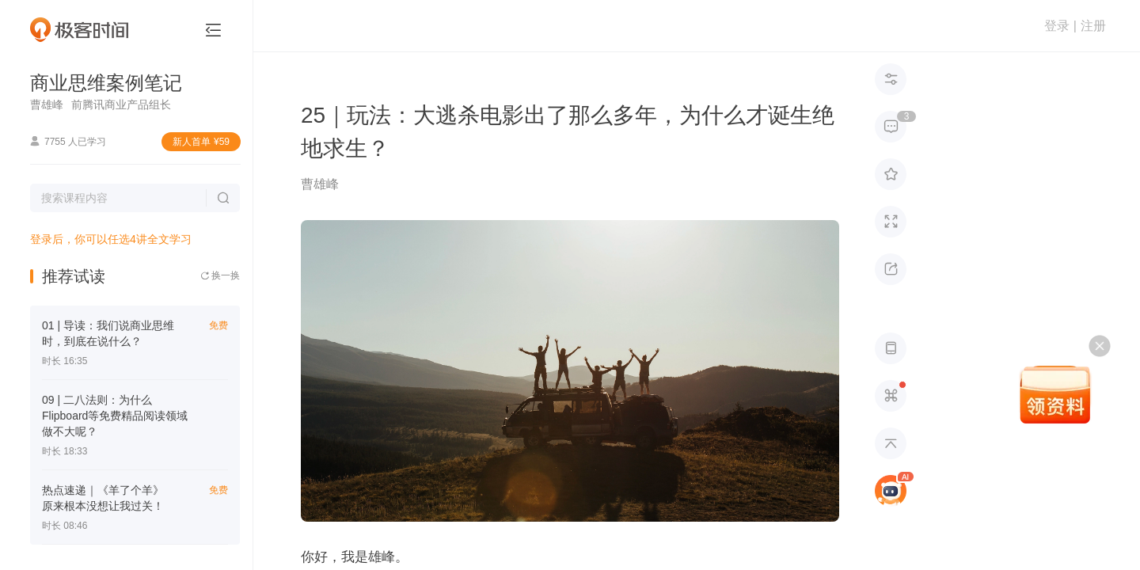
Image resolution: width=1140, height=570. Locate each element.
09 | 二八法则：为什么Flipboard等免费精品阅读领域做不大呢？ (115, 415)
